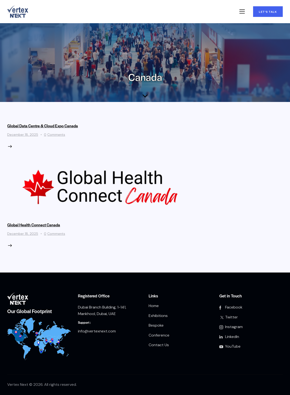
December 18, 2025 (22, 134)
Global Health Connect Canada (33, 225)
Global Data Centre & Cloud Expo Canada (42, 126)
